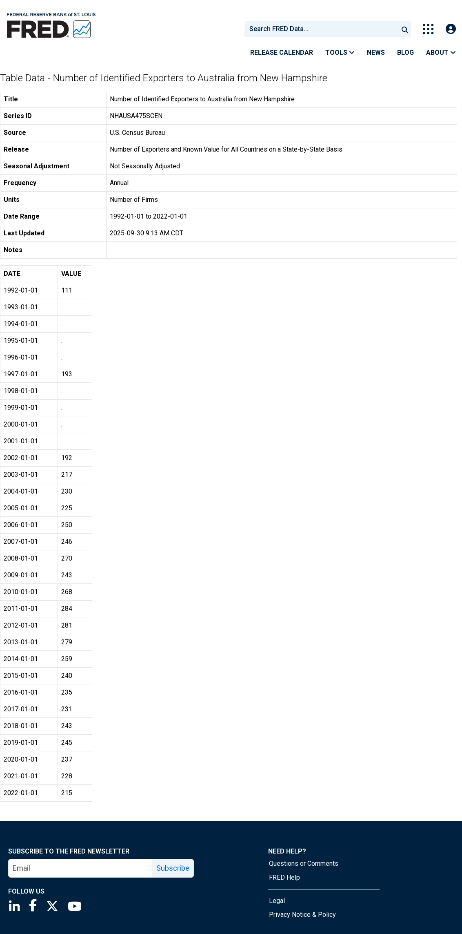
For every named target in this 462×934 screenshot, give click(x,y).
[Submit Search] (405, 29)
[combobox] (320, 29)
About (441, 52)
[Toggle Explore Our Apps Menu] (428, 29)
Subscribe (172, 868)
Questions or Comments (303, 863)
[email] (81, 868)
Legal (277, 901)
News (376, 52)
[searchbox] (322, 29)
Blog (405, 52)
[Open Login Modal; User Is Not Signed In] (451, 29)
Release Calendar (281, 52)
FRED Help (284, 877)
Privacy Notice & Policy (302, 914)
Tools (340, 52)
